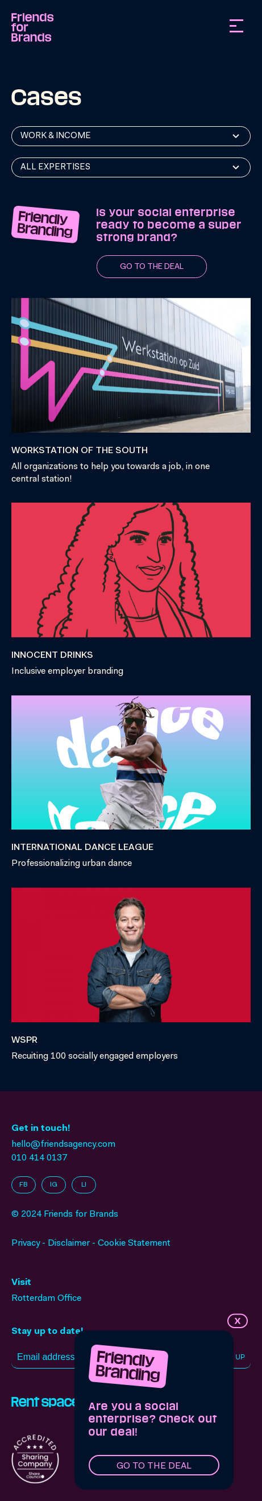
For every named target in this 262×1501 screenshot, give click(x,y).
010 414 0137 (39, 1158)
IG (53, 1184)
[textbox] (58, 136)
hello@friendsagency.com (63, 1144)
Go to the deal (154, 1466)
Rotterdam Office (46, 1298)
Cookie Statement (134, 1243)
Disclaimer (69, 1243)
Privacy (25, 1243)
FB (23, 1184)
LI (83, 1184)
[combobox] (131, 136)
